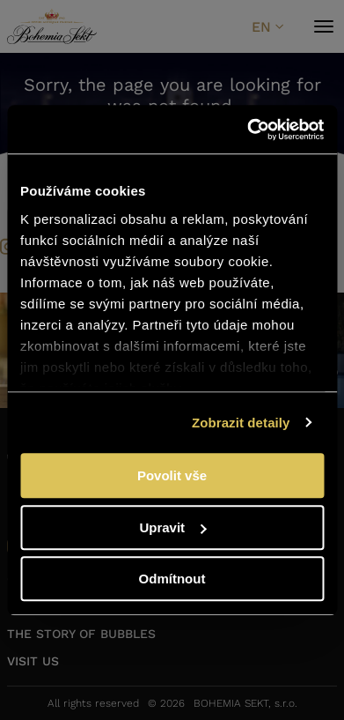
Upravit (172, 527)
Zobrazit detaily (241, 422)
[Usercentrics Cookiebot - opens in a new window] (247, 129)
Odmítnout (172, 578)
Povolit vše (172, 475)
